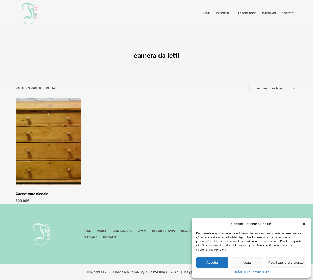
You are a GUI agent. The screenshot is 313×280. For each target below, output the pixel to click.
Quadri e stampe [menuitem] (163, 230)
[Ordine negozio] (272, 88)
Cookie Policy (241, 271)
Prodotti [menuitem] (225, 14)
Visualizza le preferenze (286, 262)
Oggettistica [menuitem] (190, 230)
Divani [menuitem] (142, 230)
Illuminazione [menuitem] (122, 230)
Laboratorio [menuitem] (247, 13)
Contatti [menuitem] (287, 13)
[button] (304, 224)
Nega (247, 262)
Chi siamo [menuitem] (269, 13)
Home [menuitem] (206, 13)
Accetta (212, 262)
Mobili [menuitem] (101, 230)
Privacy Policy (260, 271)
